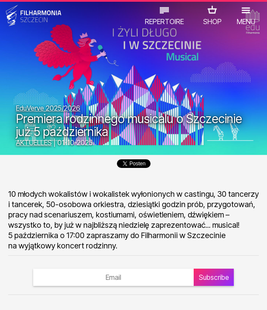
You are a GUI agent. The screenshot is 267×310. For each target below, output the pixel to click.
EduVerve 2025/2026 (48, 108)
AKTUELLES (34, 142)
